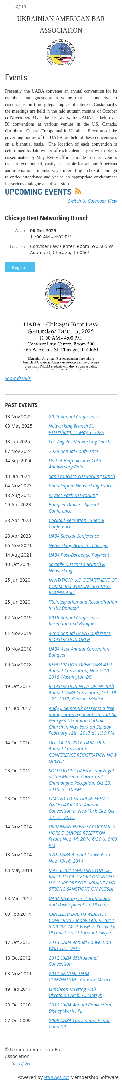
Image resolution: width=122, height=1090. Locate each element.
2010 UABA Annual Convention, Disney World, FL (80, 1008)
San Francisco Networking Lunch (82, 476)
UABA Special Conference (74, 536)
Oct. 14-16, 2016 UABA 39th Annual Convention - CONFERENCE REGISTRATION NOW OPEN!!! (83, 751)
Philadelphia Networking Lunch (81, 486)
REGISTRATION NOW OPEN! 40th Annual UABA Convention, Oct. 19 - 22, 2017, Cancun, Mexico (82, 692)
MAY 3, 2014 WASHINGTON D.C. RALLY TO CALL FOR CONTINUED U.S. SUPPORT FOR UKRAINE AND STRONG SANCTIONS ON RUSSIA (82, 879)
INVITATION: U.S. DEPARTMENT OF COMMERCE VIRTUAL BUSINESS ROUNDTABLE (83, 586)
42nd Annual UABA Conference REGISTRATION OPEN (80, 636)
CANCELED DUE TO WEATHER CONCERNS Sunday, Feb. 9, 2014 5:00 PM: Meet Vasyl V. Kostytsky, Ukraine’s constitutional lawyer (82, 923)
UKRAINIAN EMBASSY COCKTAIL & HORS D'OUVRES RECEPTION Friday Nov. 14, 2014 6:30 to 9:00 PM (83, 835)
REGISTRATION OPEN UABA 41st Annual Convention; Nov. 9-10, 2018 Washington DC (80, 670)
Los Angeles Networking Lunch (79, 441)
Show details (18, 378)
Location (17, 246)
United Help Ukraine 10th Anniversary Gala (75, 463)
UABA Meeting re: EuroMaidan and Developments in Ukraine (79, 901)
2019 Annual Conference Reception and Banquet (74, 620)
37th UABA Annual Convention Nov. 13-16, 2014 (79, 858)
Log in (19, 6)
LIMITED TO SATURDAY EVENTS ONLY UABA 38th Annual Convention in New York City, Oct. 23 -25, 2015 (82, 807)
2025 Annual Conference (74, 416)
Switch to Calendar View (92, 201)
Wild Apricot (56, 1077)
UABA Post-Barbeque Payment (79, 555)
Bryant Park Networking (73, 495)
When (20, 230)
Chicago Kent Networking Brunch (47, 217)
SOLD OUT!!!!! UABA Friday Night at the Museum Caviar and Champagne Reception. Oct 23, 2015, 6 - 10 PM (81, 779)
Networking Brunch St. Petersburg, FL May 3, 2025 (76, 429)
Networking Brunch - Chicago (78, 545)
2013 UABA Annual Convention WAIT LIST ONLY (80, 945)
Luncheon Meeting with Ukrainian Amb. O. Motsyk (75, 992)
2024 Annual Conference (74, 451)
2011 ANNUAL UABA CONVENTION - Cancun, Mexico (80, 976)
